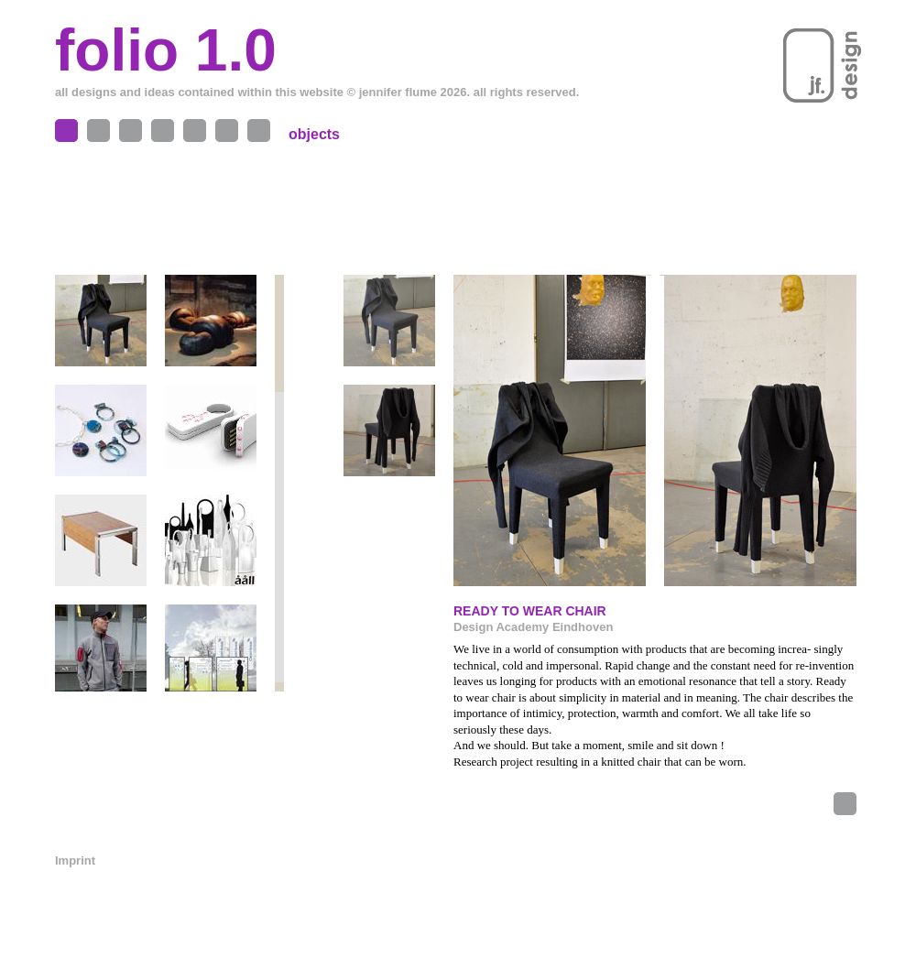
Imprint (75, 860)
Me (194, 130)
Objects (66, 130)
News (258, 130)
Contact (226, 130)
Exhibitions (162, 130)
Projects (130, 130)
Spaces (98, 130)
